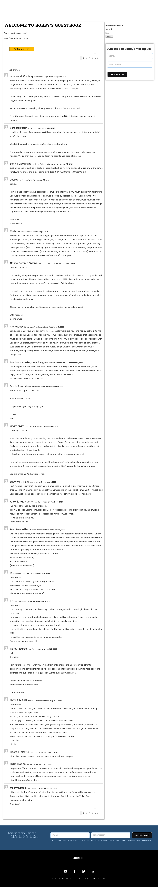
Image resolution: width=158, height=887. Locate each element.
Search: (109, 29)
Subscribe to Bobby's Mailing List (129, 49)
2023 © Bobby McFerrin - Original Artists (79, 879)
